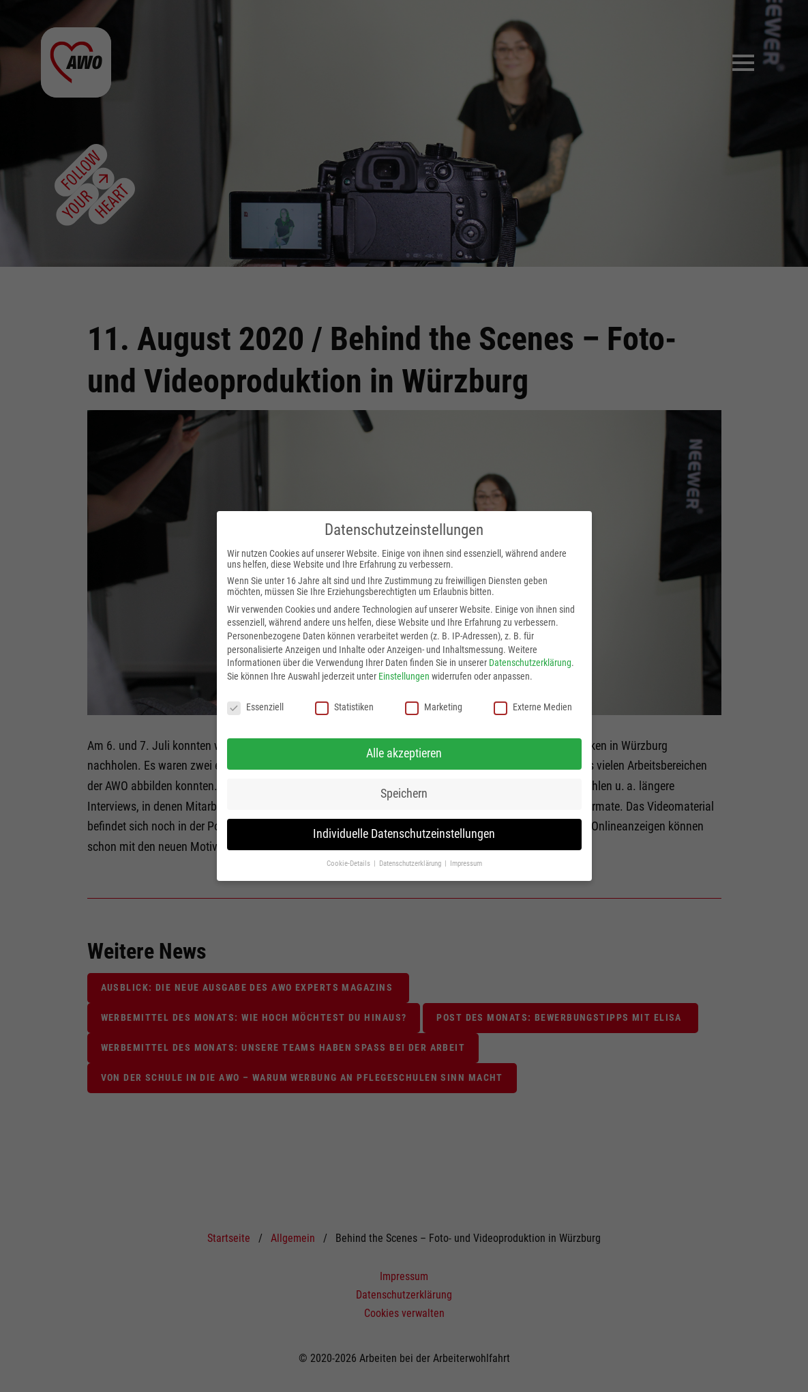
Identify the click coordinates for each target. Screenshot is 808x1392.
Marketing (433, 706)
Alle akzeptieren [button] (404, 753)
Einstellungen (404, 676)
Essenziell (255, 706)
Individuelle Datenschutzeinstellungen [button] (404, 834)
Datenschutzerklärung (530, 662)
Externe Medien (533, 706)
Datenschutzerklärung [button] (411, 863)
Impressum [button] (466, 863)
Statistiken (344, 706)
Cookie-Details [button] (349, 863)
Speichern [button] (404, 793)
